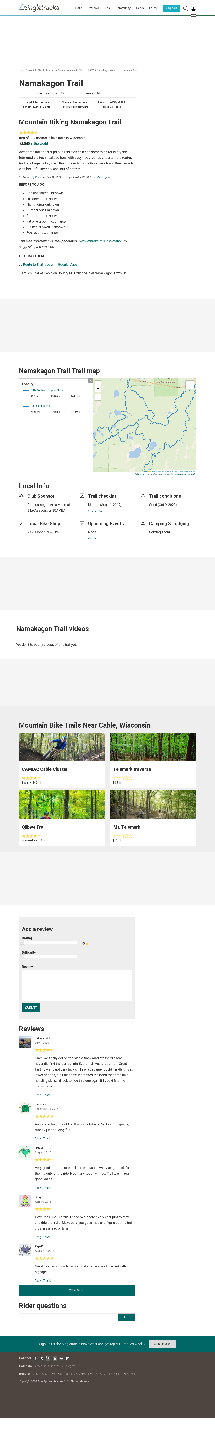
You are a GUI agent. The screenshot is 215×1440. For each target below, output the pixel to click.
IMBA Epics (80, 1374)
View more (77, 1290)
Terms (74, 1381)
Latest (153, 8)
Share (89, 93)
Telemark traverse (132, 769)
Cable (83, 70)
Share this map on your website (180, 474)
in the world (39, 143)
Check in (105, 93)
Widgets (70, 1366)
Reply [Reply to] (38, 1094)
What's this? (95, 510)
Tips (107, 8)
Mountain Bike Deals (123, 1374)
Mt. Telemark (126, 827)
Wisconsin (72, 70)
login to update (158, 510)
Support (171, 8)
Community (123, 8)
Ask (126, 1317)
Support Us (55, 1366)
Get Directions (48, 93)
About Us (40, 1366)
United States (58, 70)
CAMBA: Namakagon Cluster (103, 70)
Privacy (84, 1381)
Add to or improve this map (148, 474)
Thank (47, 1094)
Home (22, 70)
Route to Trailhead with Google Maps (50, 264)
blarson (93, 505)
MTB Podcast (40, 1374)
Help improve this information (100, 241)
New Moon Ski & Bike (43, 532)
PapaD (39, 177)
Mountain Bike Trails (38, 70)
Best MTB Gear (99, 1374)
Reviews (93, 8)
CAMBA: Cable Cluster (45, 769)
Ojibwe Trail (34, 827)
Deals (140, 8)
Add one (93, 538)
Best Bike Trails (60, 1374)
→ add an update (102, 177)
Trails (78, 8)
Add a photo (71, 93)
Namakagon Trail (129, 70)
